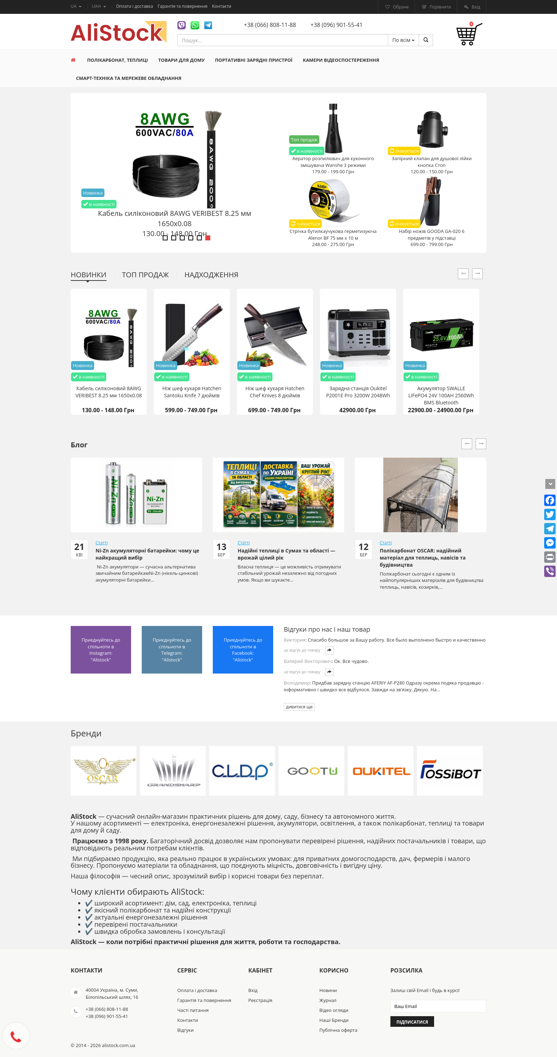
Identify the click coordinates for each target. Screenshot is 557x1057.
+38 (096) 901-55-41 (336, 25)
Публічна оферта (338, 1030)
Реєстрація (260, 1000)
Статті (102, 543)
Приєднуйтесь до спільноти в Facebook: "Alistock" (243, 650)
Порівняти (439, 7)
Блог (79, 445)
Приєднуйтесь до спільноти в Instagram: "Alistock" (101, 650)
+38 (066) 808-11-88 (270, 25)
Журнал (327, 1000)
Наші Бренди (333, 1020)
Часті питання (193, 1010)
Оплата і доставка (135, 6)
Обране (400, 7)
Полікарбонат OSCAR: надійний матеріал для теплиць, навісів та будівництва (423, 557)
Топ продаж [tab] (145, 274)
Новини (328, 990)
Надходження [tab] (211, 274)
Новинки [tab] (89, 274)
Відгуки (185, 1030)
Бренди (86, 733)
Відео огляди (333, 1010)
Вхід (475, 7)
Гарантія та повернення (183, 6)
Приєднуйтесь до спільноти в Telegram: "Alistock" (172, 650)
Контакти (221, 6)
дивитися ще (299, 707)
